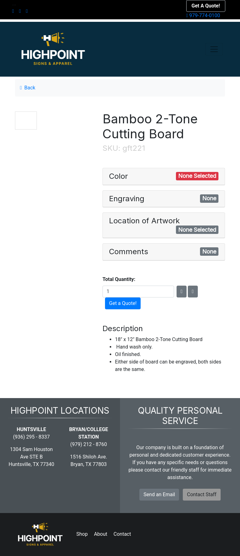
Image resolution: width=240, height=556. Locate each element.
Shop (82, 534)
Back (27, 88)
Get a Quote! (123, 303)
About (101, 534)
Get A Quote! (206, 6)
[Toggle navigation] (214, 49)
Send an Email (159, 494)
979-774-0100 (203, 15)
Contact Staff (201, 494)
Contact (122, 534)
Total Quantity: (118, 279)
